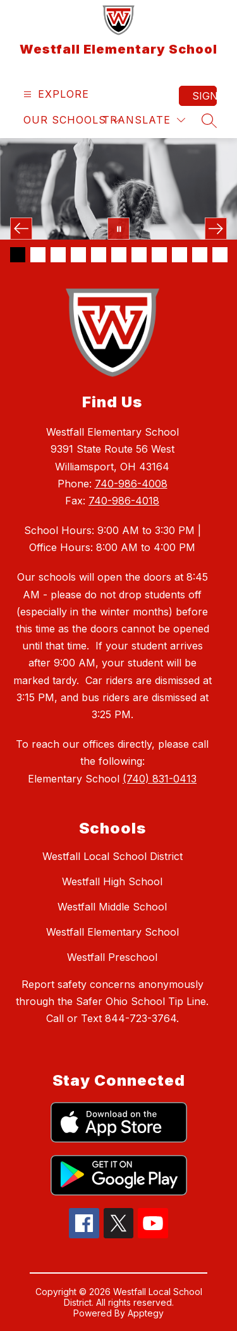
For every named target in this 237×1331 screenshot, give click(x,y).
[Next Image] (216, 229)
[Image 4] (78, 254)
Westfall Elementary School (112, 932)
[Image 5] (98, 254)
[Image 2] (38, 254)
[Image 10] (199, 254)
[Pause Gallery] (118, 229)
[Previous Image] (21, 229)
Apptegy (146, 1313)
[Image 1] (17, 254)
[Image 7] (139, 254)
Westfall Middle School (112, 906)
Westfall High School (112, 881)
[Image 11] (220, 254)
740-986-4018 (123, 500)
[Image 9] (179, 254)
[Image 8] (159, 254)
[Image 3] (58, 254)
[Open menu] (54, 94)
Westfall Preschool (112, 957)
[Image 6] (118, 254)
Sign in (204, 96)
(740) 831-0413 (160, 778)
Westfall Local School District (112, 856)
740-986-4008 (131, 483)
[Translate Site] (143, 120)
